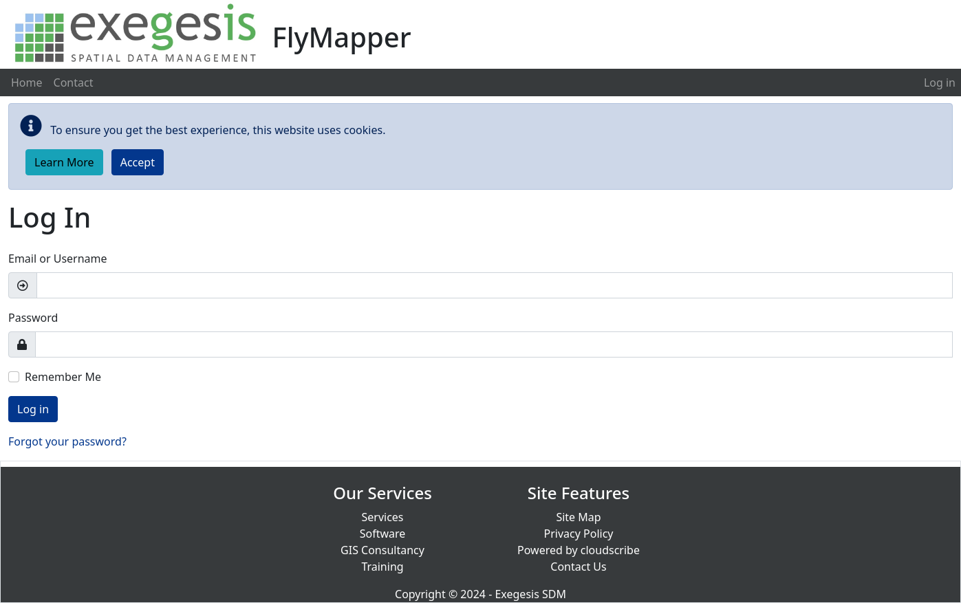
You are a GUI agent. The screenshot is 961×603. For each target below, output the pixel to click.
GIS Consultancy (382, 550)
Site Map (578, 517)
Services (382, 517)
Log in (939, 82)
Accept (137, 162)
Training (382, 566)
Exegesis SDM (530, 594)
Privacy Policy (579, 533)
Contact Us (578, 566)
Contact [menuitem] (74, 82)
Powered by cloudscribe (578, 550)
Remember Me (63, 376)
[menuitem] (939, 82)
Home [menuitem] (27, 82)
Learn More (64, 162)
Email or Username (57, 258)
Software (383, 533)
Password (33, 317)
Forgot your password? (67, 441)
